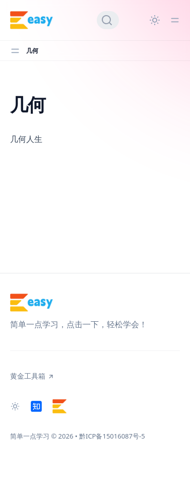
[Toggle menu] (175, 20)
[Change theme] (155, 20)
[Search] (108, 20)
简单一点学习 (29, 436)
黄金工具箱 (32, 376)
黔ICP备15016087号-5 (112, 436)
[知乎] (36, 406)
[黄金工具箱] (59, 406)
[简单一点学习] (31, 20)
